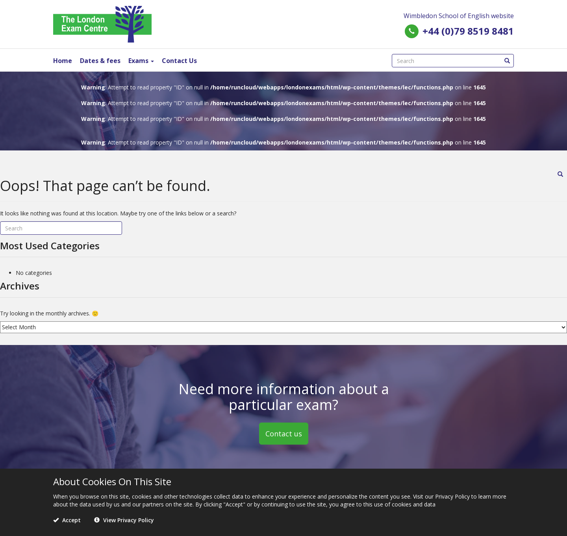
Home (62, 60)
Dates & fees (100, 60)
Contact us (283, 433)
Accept (67, 520)
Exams (141, 60)
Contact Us (179, 60)
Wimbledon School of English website (459, 15)
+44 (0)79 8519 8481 (468, 30)
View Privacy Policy (124, 520)
